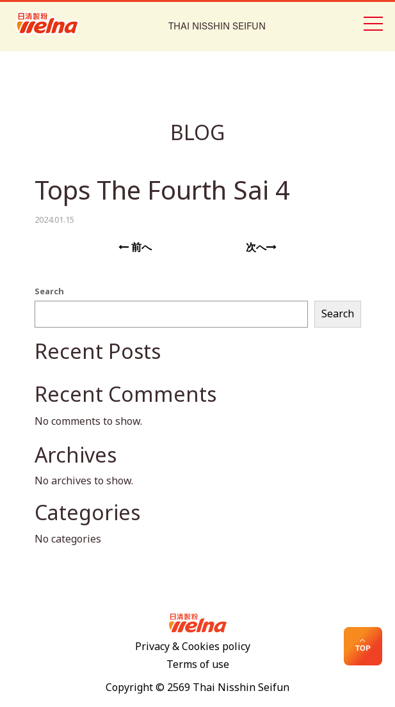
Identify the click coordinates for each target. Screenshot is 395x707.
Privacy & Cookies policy (192, 647)
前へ (135, 247)
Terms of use (197, 664)
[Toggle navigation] (373, 22)
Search (49, 291)
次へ (261, 247)
